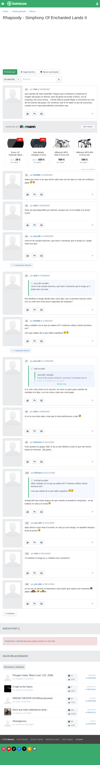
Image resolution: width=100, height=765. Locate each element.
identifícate (21, 641)
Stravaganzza (19, 721)
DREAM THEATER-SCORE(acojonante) (33, 698)
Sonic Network (22, 739)
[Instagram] (3, 749)
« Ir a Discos (9, 613)
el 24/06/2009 (91, 678)
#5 (26, 276)
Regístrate (9, 641)
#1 (26, 89)
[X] (24, 749)
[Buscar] (59, 79)
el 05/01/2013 (91, 689)
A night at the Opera (22, 687)
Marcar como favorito (51, 72)
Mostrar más (61, 384)
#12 (27, 554)
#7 (26, 361)
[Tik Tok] (14, 749)
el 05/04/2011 (91, 712)
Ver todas (88, 127)
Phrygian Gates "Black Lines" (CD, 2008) (33, 675)
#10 (27, 473)
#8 (26, 412)
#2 (26, 175)
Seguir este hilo (29, 72)
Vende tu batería (36, 739)
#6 (26, 321)
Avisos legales (67, 739)
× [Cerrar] (18, 629)
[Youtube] (9, 749)
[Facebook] (19, 749)
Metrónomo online (52, 739)
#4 (26, 236)
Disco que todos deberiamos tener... (30, 710)
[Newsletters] (34, 749)
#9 (26, 442)
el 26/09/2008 (91, 701)
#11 (27, 523)
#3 (26, 206)
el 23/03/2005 (91, 724)
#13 (27, 584)
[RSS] (29, 749)
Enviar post (11, 72)
